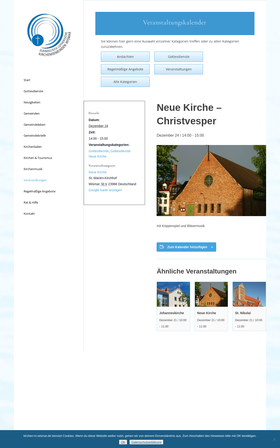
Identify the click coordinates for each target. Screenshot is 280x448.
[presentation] (173, 294)
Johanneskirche (171, 313)
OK (123, 442)
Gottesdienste (99, 151)
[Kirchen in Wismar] (48, 34)
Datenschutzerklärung (146, 442)
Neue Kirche (206, 313)
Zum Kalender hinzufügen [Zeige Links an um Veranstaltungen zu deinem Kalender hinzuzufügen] (187, 247)
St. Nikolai (243, 313)
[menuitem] (48, 80)
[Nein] (274, 439)
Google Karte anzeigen (105, 190)
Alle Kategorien (125, 81)
